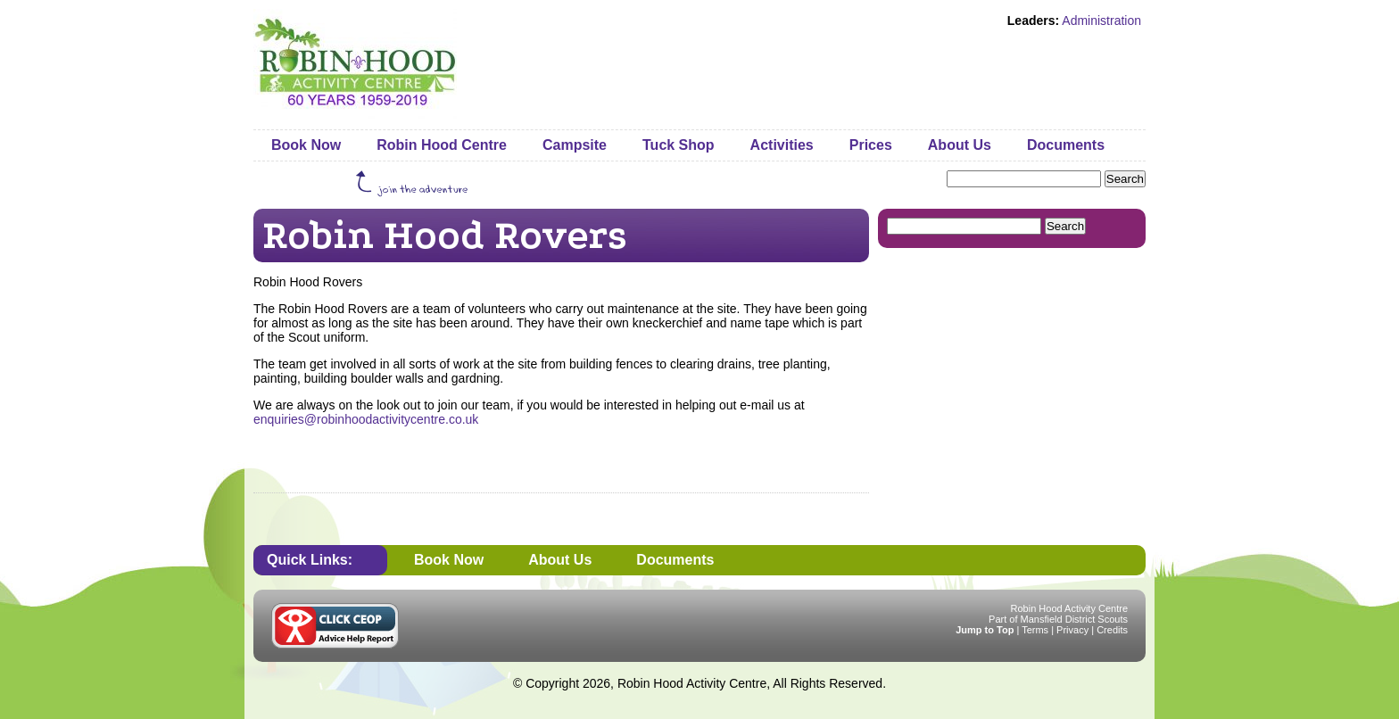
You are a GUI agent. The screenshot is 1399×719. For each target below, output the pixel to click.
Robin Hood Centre (442, 145)
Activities (782, 145)
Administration (1101, 20)
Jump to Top (985, 629)
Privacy (1072, 629)
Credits (1112, 629)
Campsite (574, 145)
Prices (870, 145)
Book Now (306, 145)
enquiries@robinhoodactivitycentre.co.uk (365, 419)
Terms (1035, 629)
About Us (959, 145)
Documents (1066, 145)
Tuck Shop (678, 145)
